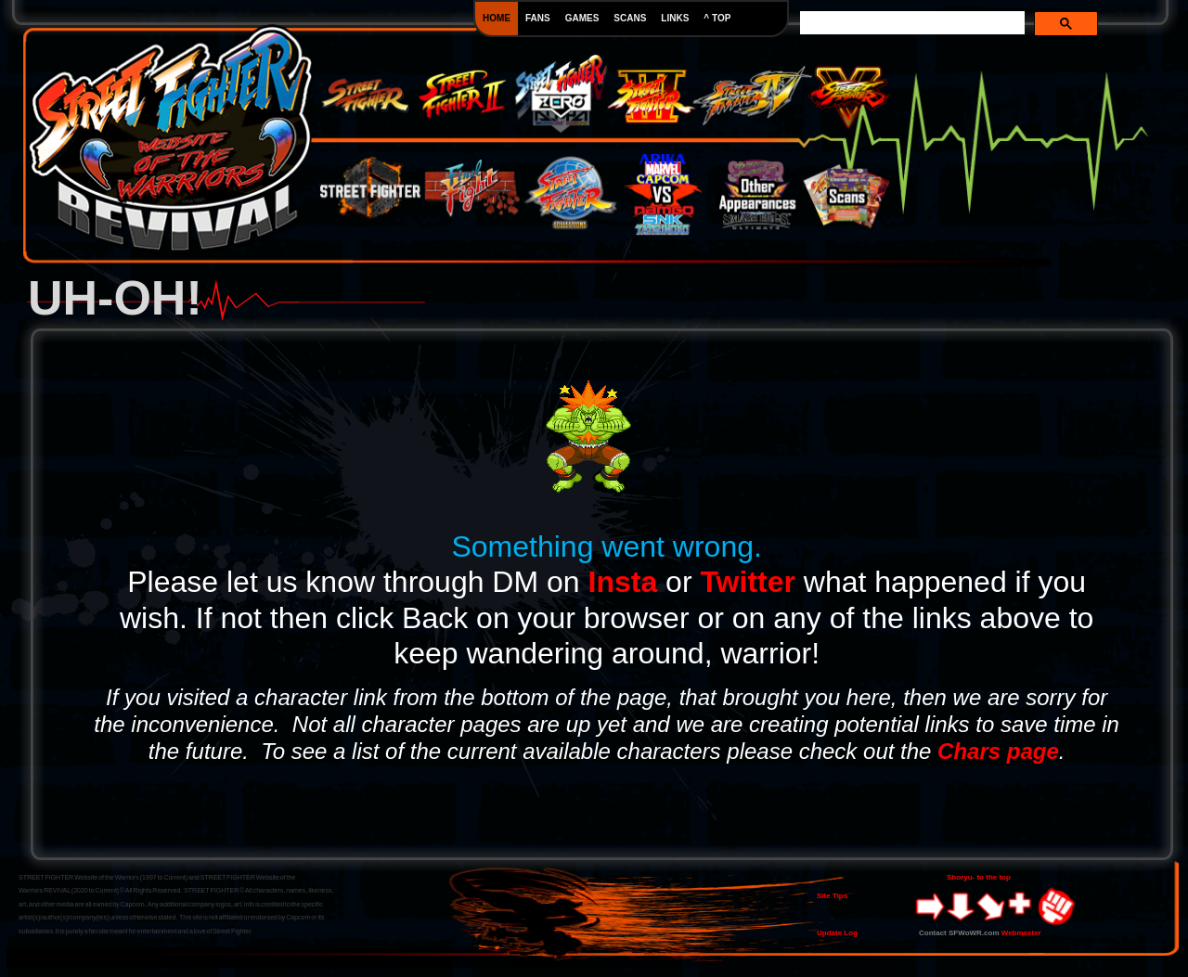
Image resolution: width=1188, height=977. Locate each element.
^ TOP (717, 18)
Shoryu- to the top (979, 877)
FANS (537, 18)
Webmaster (1021, 933)
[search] (912, 22)
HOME (496, 18)
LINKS (675, 18)
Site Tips (832, 896)
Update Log (837, 933)
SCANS (629, 18)
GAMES (582, 18)
